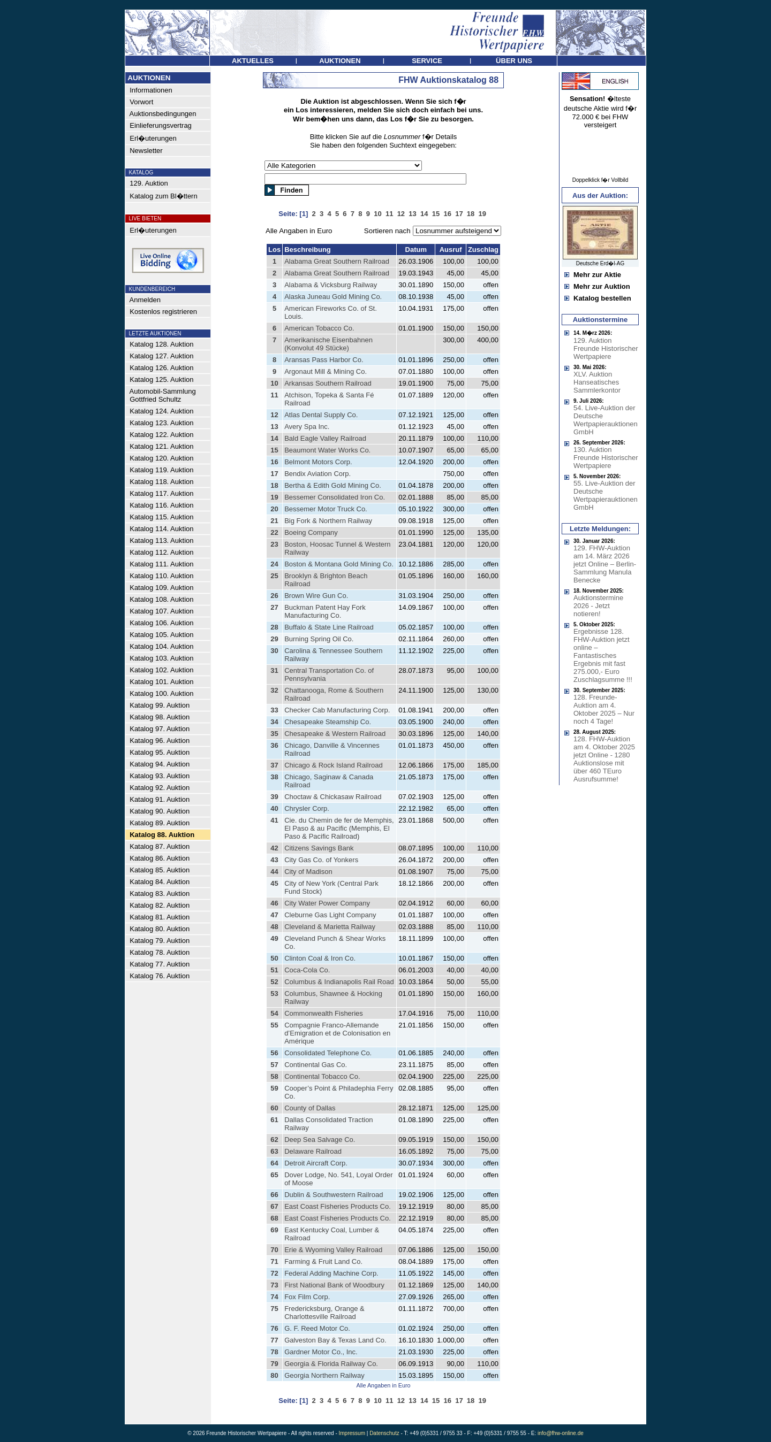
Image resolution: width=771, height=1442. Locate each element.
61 (274, 1120)
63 (274, 1151)
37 (274, 765)
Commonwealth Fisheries (323, 1013)
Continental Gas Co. (315, 1065)
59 (274, 1088)
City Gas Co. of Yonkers (321, 860)
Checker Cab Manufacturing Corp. (337, 710)
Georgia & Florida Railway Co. (331, 1364)
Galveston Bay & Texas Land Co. (335, 1340)
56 (274, 1053)
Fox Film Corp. (307, 1297)
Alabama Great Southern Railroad (336, 261)
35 (274, 734)
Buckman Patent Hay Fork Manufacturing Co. (325, 611)
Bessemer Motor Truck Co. (325, 509)
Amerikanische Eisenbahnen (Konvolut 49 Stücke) (328, 344)
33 (274, 710)
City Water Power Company (327, 903)
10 (274, 383)
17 (274, 474)
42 (274, 848)
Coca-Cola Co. (307, 970)
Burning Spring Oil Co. (318, 639)
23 (274, 544)
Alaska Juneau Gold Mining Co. (333, 297)
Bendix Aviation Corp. (317, 474)
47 (274, 915)
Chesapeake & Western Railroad (335, 734)
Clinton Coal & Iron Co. (320, 958)
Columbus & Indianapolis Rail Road (339, 982)
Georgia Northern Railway (324, 1375)
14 (274, 438)
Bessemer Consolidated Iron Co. (334, 497)
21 (274, 521)
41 (274, 820)
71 (274, 1261)
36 (274, 745)
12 (274, 415)
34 (274, 722)
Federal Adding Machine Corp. (331, 1273)
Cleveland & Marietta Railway (329, 927)
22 (274, 532)
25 (274, 576)
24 (274, 564)
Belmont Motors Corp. (318, 462)
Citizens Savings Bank (318, 848)
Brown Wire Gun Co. (316, 596)
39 (274, 797)
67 (274, 1206)
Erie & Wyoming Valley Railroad (333, 1250)
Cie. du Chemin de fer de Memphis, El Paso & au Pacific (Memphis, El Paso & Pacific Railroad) (339, 828)
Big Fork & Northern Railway (328, 521)
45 (274, 883)
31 (274, 670)
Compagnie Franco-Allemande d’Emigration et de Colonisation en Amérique (337, 1033)
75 (274, 1309)
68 (274, 1218)
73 (274, 1285)
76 (274, 1328)
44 (274, 872)
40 (274, 808)
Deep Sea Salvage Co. (319, 1140)
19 (274, 497)
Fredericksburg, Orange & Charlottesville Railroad (324, 1313)
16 (274, 462)
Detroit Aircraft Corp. (315, 1163)
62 (274, 1140)
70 (274, 1250)
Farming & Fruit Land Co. (323, 1261)
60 (274, 1108)
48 (274, 927)
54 (274, 1013)
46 (274, 903)
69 (274, 1230)
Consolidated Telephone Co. (328, 1053)
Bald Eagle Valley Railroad (325, 438)
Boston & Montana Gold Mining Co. (339, 564)
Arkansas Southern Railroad (328, 383)
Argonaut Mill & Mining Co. (325, 371)
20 (274, 509)
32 (274, 690)
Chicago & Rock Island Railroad (333, 765)
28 (274, 627)
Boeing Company (311, 532)
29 (274, 639)
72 (274, 1273)
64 (274, 1163)
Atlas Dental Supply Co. (321, 415)
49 (274, 938)
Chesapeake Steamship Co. (327, 722)
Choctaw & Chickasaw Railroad (332, 797)
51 (274, 970)
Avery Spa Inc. (306, 427)
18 (274, 485)
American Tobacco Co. (319, 328)
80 (274, 1375)
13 (274, 427)
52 (274, 982)
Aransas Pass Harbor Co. (323, 360)
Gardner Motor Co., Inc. (321, 1352)
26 (274, 596)
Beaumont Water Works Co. (327, 450)
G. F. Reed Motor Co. (317, 1328)
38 (274, 777)
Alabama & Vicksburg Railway (330, 285)
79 (274, 1364)
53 (274, 994)
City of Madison (308, 872)
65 (274, 1175)
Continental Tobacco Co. (322, 1076)
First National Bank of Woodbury (334, 1285)
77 (274, 1340)
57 (274, 1065)
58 (274, 1076)
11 (274, 395)
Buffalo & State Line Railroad (329, 627)
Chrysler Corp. (306, 808)
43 (274, 860)
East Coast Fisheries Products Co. (337, 1206)
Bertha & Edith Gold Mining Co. (332, 485)
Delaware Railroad (313, 1151)
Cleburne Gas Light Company (330, 915)
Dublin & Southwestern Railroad (333, 1195)
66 (274, 1195)
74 (274, 1297)
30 (274, 651)
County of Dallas (309, 1108)
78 (274, 1352)
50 (274, 958)
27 (274, 607)
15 (274, 450)
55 (274, 1025)
